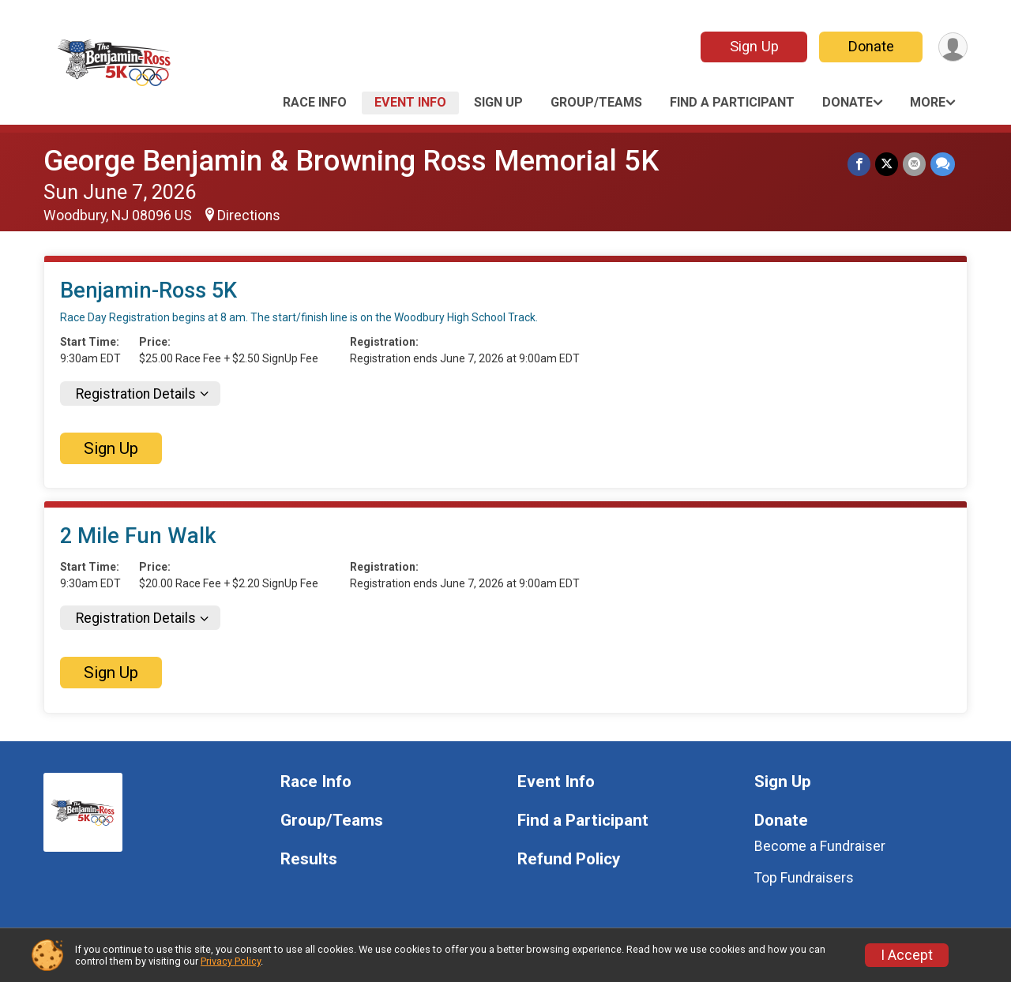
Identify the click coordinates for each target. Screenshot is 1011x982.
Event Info (410, 102)
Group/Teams (596, 102)
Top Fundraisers (804, 878)
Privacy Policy (231, 961)
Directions (248, 215)
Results (308, 859)
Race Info (315, 102)
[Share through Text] (942, 163)
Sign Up (754, 46)
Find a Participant (732, 102)
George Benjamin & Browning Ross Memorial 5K (351, 161)
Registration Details (136, 394)
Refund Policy (568, 859)
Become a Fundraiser (819, 846)
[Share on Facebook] (859, 163)
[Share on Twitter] (886, 163)
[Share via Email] (914, 163)
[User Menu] (953, 47)
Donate (871, 46)
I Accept (907, 955)
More (927, 102)
